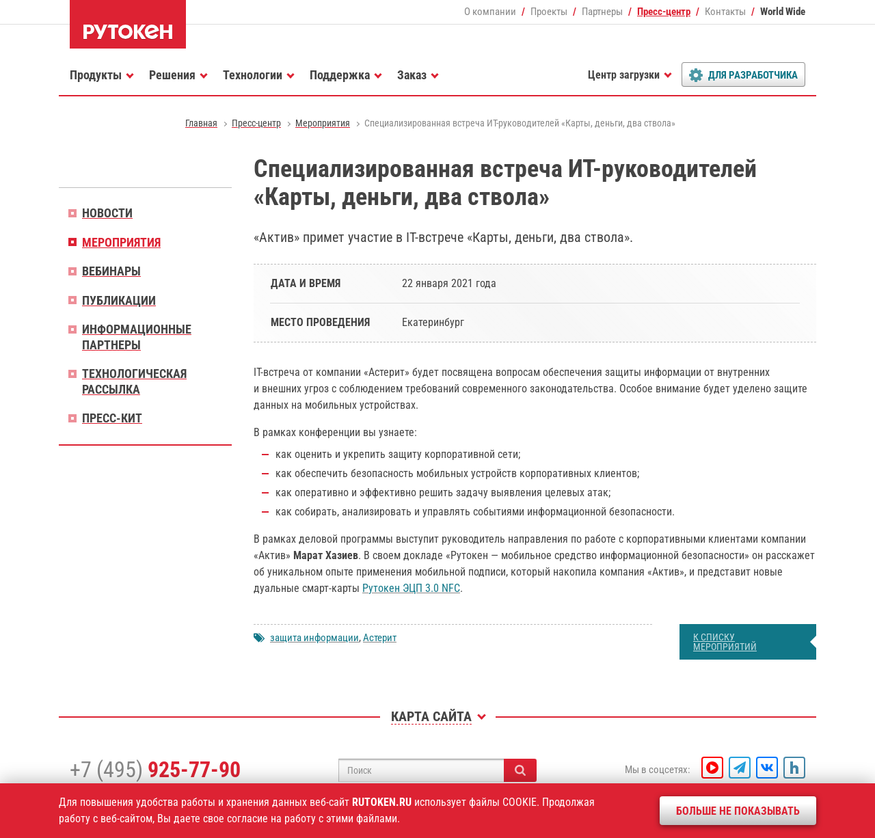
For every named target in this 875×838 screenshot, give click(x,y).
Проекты (548, 11)
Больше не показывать (738, 811)
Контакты (725, 11)
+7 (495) (155, 770)
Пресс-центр (663, 11)
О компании (490, 11)
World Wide (782, 11)
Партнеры (602, 11)
